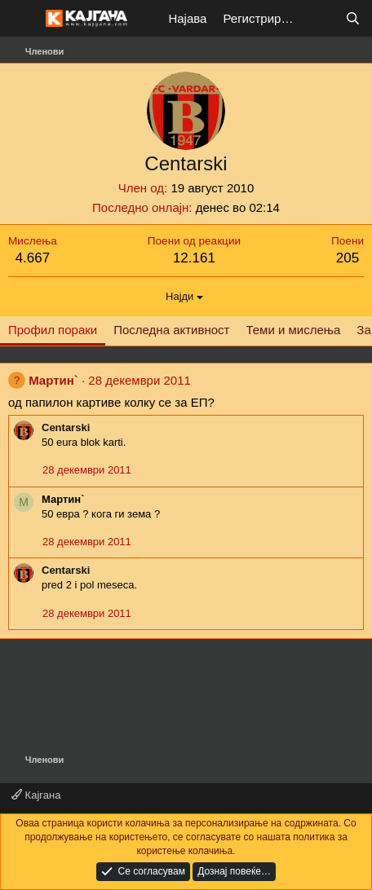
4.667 (33, 258)
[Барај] (353, 18)
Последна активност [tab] (171, 330)
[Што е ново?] (320, 18)
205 (347, 258)
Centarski (66, 427)
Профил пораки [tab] (52, 330)
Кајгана (35, 795)
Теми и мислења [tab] (293, 330)
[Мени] (22, 18)
